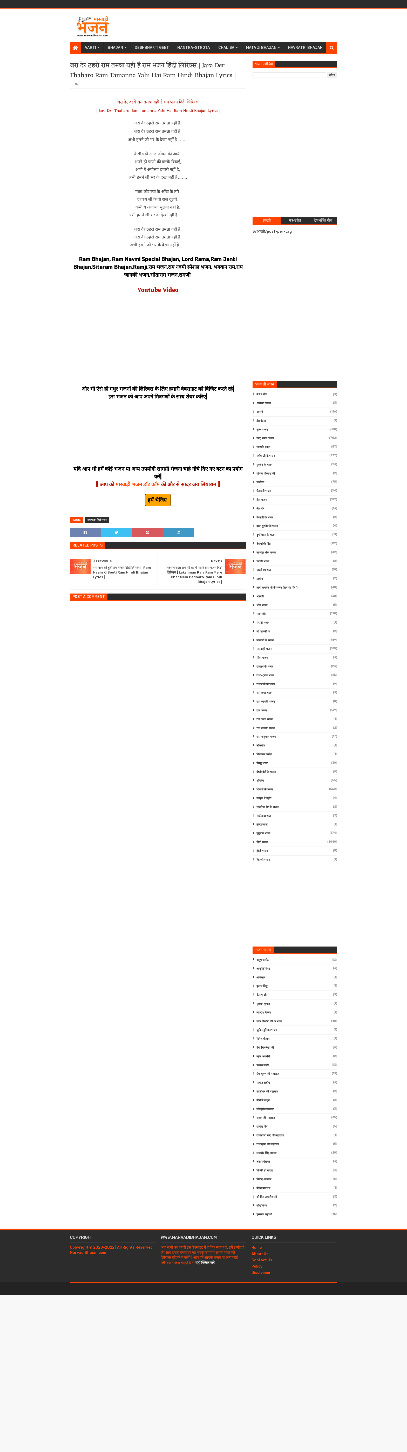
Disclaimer (261, 1272)
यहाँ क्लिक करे (205, 1263)
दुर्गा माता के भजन (265, 535)
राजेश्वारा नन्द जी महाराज (270, 1135)
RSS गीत (261, 394)
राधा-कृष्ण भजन (265, 675)
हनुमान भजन (263, 833)
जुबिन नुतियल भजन (266, 1030)
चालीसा (260, 482)
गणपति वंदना (263, 447)
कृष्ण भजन (262, 429)
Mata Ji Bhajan (261, 47)
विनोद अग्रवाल (263, 1179)
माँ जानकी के (263, 631)
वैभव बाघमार (263, 1188)
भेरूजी (260, 596)
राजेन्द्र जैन (261, 1126)
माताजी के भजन (265, 640)
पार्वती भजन (262, 561)
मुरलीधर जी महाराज (267, 1091)
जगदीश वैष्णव (263, 1012)
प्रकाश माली (262, 1065)
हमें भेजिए (158, 500)
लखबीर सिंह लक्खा (266, 1153)
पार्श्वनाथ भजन (264, 570)
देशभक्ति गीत (263, 543)
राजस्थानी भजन (264, 666)
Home (257, 1247)
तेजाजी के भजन (264, 517)
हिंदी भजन (262, 842)
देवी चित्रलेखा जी (265, 1047)
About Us (260, 1254)
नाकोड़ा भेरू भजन (266, 552)
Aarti (90, 47)
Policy (257, 1266)
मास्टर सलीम (263, 1082)
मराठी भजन (262, 622)
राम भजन (261, 710)
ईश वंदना (261, 421)
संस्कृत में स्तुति (263, 798)
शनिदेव (260, 780)
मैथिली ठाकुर (263, 1100)
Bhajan (115, 47)
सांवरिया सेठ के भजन (267, 807)
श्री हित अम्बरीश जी (266, 1197)
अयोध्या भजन (263, 403)
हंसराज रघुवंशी (264, 1214)
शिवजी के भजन (264, 789)
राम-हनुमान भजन (266, 736)
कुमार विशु (261, 986)
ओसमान (260, 977)
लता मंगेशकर (263, 1161)
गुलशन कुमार (263, 1003)
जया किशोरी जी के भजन (269, 1021)
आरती (259, 412)
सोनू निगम (261, 1205)
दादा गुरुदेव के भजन (267, 526)
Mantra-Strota (193, 47)
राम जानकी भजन (265, 701)
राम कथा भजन (264, 693)
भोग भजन (261, 605)
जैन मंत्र (260, 508)
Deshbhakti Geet (152, 47)
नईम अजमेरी (263, 1056)
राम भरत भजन (264, 719)
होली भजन (262, 851)
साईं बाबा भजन (264, 816)
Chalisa (226, 47)
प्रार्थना (259, 579)
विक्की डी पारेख (264, 1170)
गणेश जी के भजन (265, 456)
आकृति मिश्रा (263, 968)
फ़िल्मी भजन (263, 860)
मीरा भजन (262, 658)
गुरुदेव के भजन (264, 465)
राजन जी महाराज (265, 1118)
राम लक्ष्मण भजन (265, 728)
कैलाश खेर (261, 995)
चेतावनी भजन (263, 491)
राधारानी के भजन (265, 684)
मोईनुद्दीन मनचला (265, 1109)
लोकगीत (260, 745)
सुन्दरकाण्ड (262, 824)
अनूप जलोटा (262, 960)
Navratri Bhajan (305, 47)
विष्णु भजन (262, 763)
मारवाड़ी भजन (264, 649)
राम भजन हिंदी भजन (97, 520)
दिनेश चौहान (262, 1039)
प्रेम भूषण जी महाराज (267, 1074)
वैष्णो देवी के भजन (266, 772)
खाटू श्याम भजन (265, 438)
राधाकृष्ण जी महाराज (267, 1144)
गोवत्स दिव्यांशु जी (265, 473)
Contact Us (262, 1260)
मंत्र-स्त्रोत (261, 614)
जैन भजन (261, 500)
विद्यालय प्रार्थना (264, 754)
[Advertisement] (242, 25)
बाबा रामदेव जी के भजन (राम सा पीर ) (276, 587)
